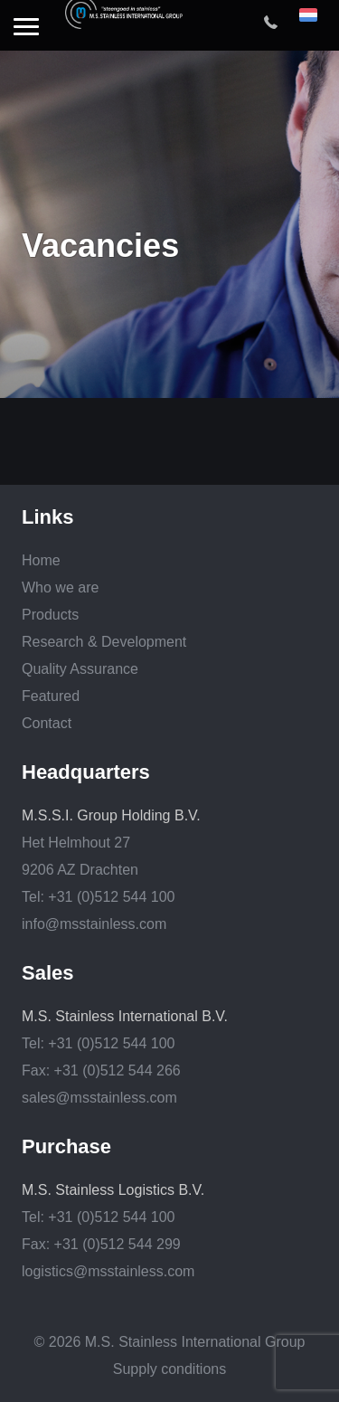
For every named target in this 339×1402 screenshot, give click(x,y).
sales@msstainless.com (99, 1097)
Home (41, 560)
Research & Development (104, 641)
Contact (46, 723)
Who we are (60, 587)
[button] (26, 28)
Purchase (66, 1147)
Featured (51, 696)
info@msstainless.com (94, 924)
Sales (48, 973)
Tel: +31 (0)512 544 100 (98, 897)
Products (50, 614)
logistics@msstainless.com (108, 1271)
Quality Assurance (80, 669)
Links (47, 517)
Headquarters (86, 772)
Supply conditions (169, 1369)
